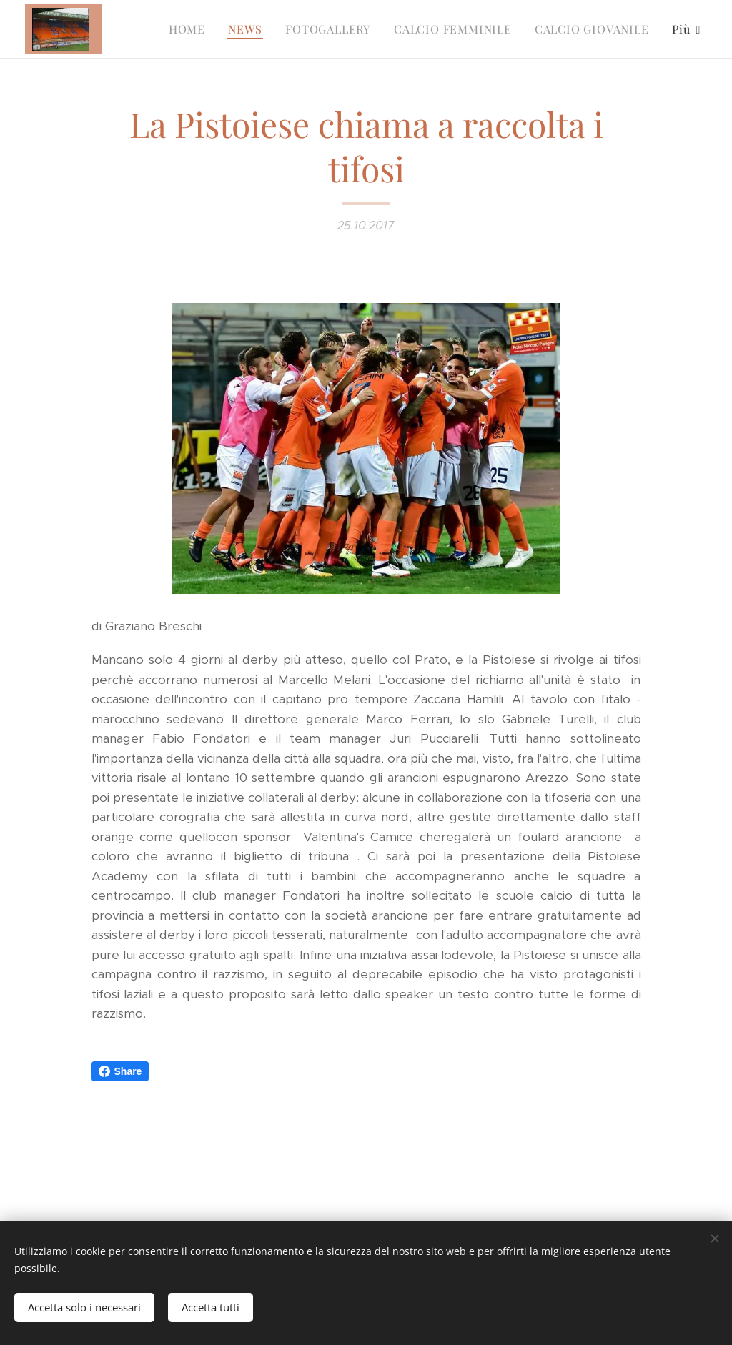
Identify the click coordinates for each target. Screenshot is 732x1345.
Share (120, 1071)
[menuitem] (191, 29)
